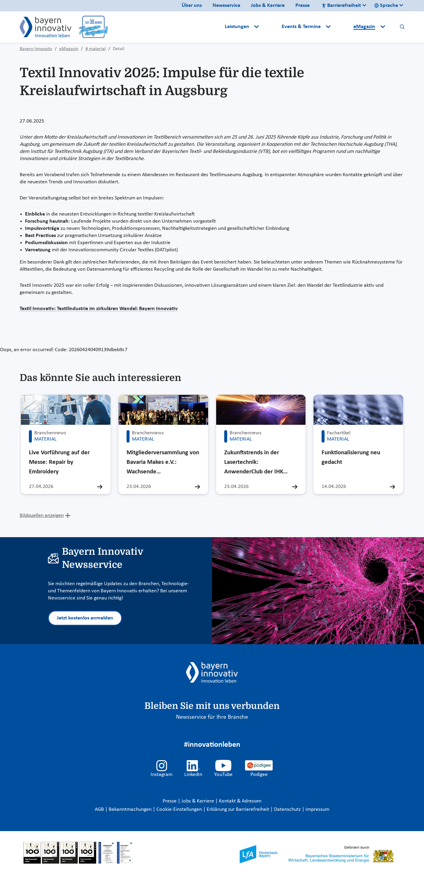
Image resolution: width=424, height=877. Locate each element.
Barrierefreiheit (341, 5)
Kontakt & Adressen (240, 801)
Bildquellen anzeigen (42, 515)
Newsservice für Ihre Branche (212, 717)
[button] (271, 27)
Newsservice (226, 5)
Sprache (386, 5)
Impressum (317, 809)
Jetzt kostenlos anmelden (85, 618)
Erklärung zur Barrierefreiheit (238, 809)
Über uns (192, 5)
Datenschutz (288, 809)
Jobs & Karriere (268, 5)
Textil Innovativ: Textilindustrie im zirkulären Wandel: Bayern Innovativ (99, 309)
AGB (100, 809)
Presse (302, 5)
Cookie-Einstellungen (179, 809)
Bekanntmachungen (131, 809)
